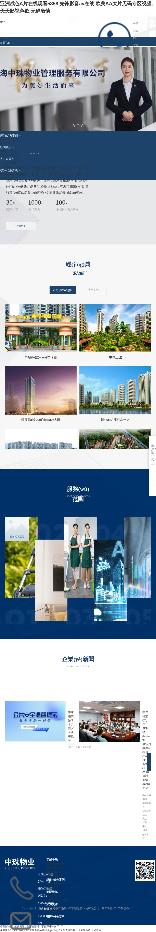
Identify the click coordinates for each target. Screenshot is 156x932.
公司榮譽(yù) (53, 875)
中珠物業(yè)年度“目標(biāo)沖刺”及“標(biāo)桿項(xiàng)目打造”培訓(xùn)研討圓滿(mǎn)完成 (145, 750)
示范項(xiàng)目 (55, 883)
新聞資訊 (52, 892)
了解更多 (21, 226)
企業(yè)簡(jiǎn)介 (56, 863)
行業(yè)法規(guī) (56, 899)
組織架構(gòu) (54, 867)
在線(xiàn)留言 (55, 924)
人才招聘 (51, 912)
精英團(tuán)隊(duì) (57, 871)
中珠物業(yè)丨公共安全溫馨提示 (71, 726)
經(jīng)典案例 (55, 879)
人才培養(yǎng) (55, 908)
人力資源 (52, 904)
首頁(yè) (5, 42)
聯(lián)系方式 (55, 916)
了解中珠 (52, 859)
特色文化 (51, 887)
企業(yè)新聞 (53, 896)
